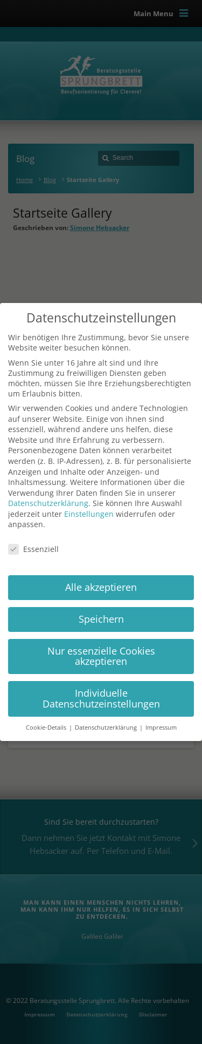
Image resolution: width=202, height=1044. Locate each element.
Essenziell (33, 549)
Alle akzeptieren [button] (101, 587)
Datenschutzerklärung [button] (106, 727)
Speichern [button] (101, 618)
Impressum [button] (161, 727)
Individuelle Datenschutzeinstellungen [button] (101, 698)
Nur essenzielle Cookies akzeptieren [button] (101, 656)
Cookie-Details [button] (47, 727)
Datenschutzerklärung (48, 503)
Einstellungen (89, 514)
